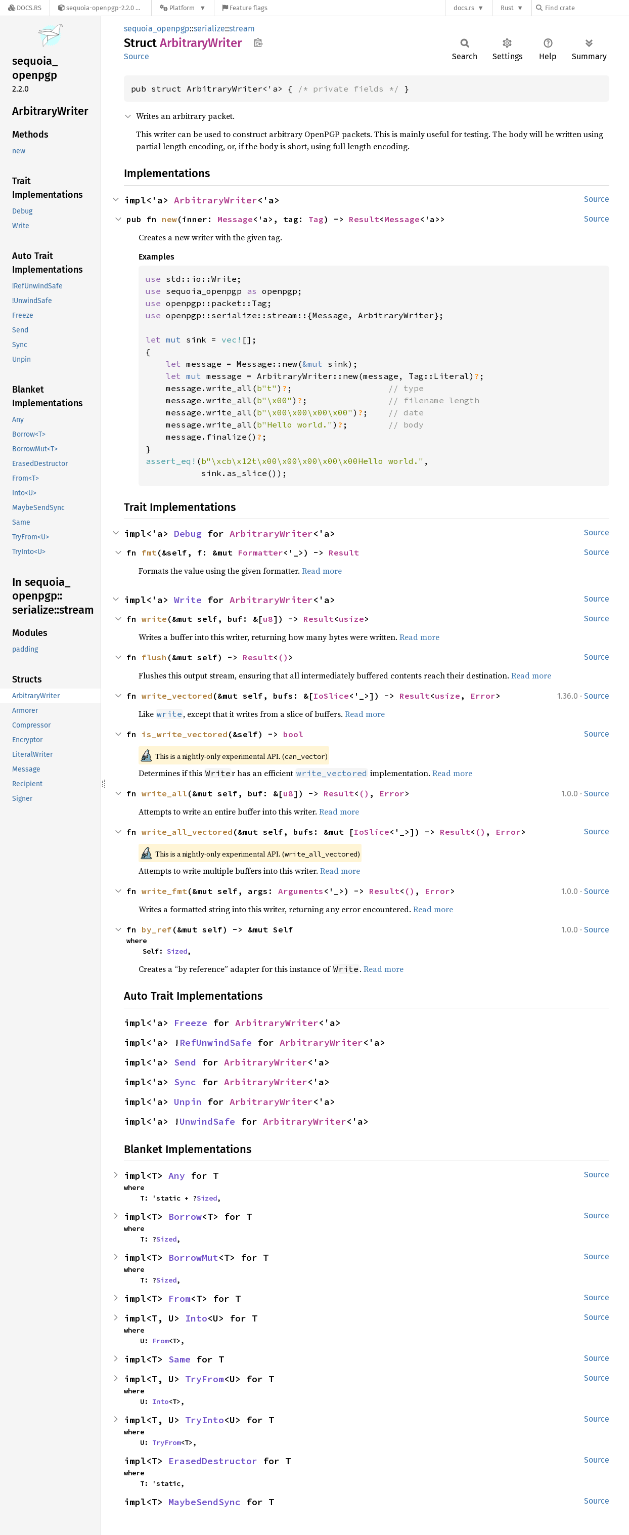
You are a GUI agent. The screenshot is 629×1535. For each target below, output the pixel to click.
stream (242, 28)
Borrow (185, 1216)
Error (483, 696)
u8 (268, 619)
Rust (507, 8)
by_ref (157, 929)
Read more (322, 570)
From (179, 1298)
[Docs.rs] (25, 8)
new (169, 219)
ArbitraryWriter (215, 200)
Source (136, 56)
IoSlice (331, 696)
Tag (316, 219)
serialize (209, 28)
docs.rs (464, 8)
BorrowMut (193, 1257)
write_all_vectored (187, 832)
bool (293, 734)
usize (351, 619)
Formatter (260, 552)
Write (188, 600)
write (154, 619)
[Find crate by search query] (586, 8)
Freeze (190, 1023)
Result (364, 219)
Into (196, 1318)
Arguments (301, 891)
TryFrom (204, 1379)
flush (154, 657)
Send (185, 1062)
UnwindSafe (207, 1121)
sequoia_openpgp (157, 28)
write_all (164, 793)
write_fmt (164, 891)
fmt (149, 552)
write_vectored (177, 696)
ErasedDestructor (212, 1461)
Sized (177, 951)
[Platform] (183, 8)
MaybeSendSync (204, 1502)
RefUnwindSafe (215, 1042)
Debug (188, 533)
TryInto (204, 1420)
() (283, 657)
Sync (185, 1082)
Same (179, 1359)
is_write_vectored (185, 734)
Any (176, 1175)
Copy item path (258, 42)
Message (235, 219)
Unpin (188, 1101)
